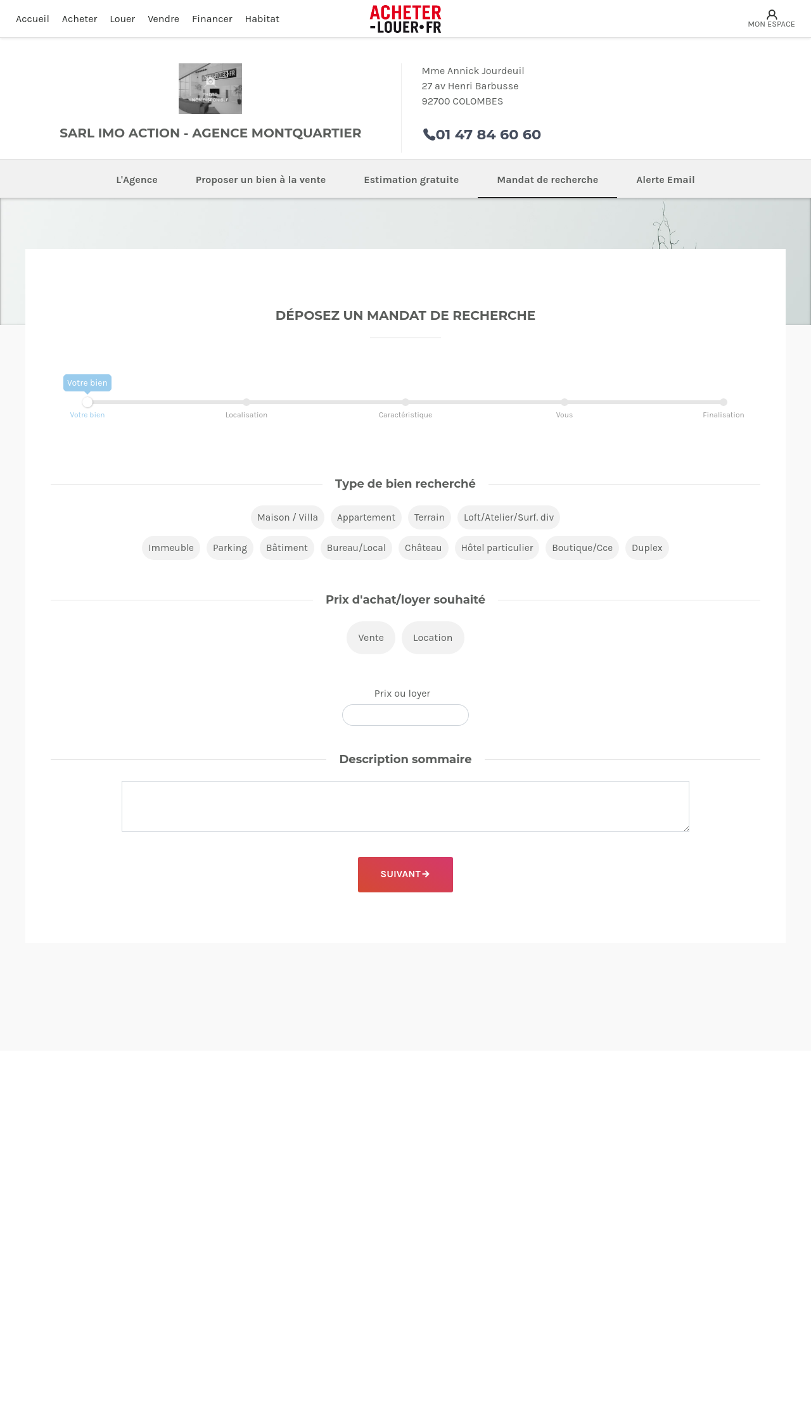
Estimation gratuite (411, 180)
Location (432, 639)
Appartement (365, 518)
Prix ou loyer (402, 694)
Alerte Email (665, 180)
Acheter (79, 19)
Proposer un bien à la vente (261, 180)
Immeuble (165, 549)
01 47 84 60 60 (489, 134)
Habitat (262, 19)
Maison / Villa (284, 518)
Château (423, 549)
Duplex (654, 549)
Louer (122, 19)
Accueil (32, 19)
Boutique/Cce (587, 549)
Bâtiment (283, 549)
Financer (212, 19)
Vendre (163, 19)
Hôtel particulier (499, 549)
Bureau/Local (355, 549)
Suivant (400, 876)
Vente (371, 639)
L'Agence (137, 180)
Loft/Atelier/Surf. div (512, 518)
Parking (225, 549)
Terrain (430, 518)
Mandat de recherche (547, 180)
